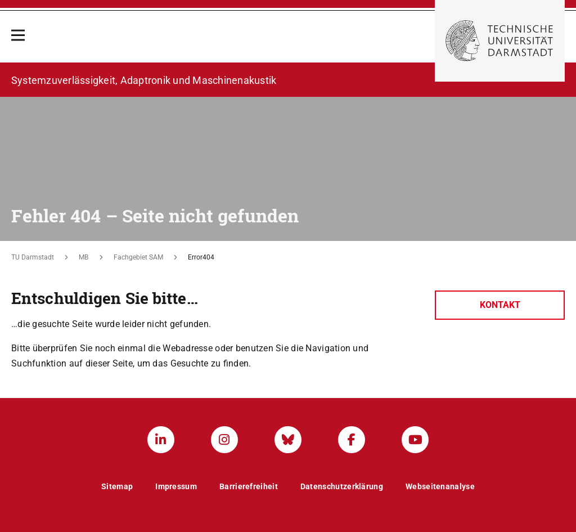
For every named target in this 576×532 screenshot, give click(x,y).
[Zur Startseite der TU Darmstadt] (500, 41)
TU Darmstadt (32, 257)
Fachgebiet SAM (138, 257)
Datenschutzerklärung (341, 486)
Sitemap (117, 486)
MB (83, 257)
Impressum (176, 486)
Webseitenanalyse (440, 486)
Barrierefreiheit (248, 486)
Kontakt (500, 304)
